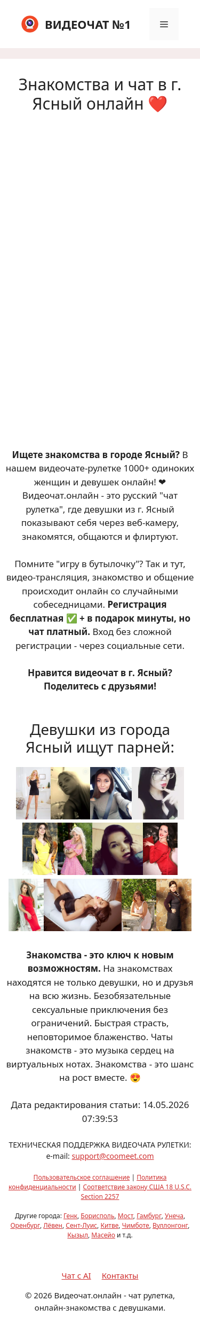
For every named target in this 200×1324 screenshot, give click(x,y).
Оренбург (24, 1225)
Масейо (103, 1235)
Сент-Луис (81, 1225)
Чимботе (135, 1225)
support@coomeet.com (112, 1156)
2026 (43, 1295)
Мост (125, 1215)
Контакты (120, 1275)
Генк (70, 1215)
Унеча (174, 1215)
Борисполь (97, 1215)
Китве (109, 1225)
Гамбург (149, 1215)
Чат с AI (76, 1275)
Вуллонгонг (170, 1225)
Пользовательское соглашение (82, 1177)
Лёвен (52, 1225)
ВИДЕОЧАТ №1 (88, 24)
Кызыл (77, 1235)
